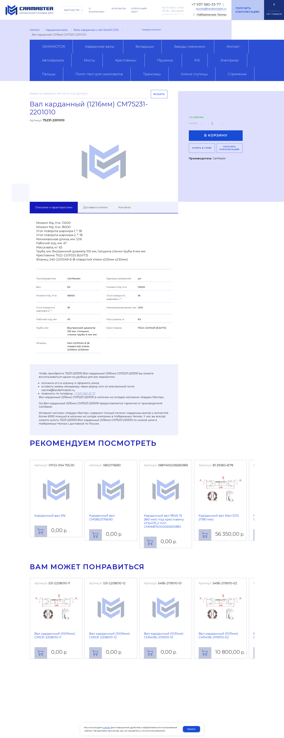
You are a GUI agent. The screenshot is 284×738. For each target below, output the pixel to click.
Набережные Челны (211, 14)
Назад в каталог (151, 29)
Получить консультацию (247, 10)
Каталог (35, 30)
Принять (191, 729)
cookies (106, 727)
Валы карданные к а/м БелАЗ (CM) (96, 30)
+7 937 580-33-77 (206, 4)
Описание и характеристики (53, 207)
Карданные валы (57, 30)
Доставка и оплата (95, 207)
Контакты (124, 207)
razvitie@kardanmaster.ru (211, 8)
